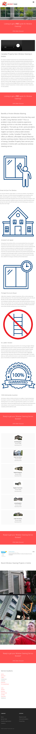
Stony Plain (3, 696)
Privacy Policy (22, 721)
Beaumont (3, 675)
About (2, 717)
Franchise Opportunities (6, 721)
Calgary (2, 677)
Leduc (2, 688)
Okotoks (3, 689)
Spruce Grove (4, 693)
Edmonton (3, 682)
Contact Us (3, 723)
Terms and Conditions (23, 719)
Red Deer (3, 691)
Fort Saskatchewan (5, 684)
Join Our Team (4, 719)
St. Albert (3, 694)
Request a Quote (22, 717)
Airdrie (2, 674)
